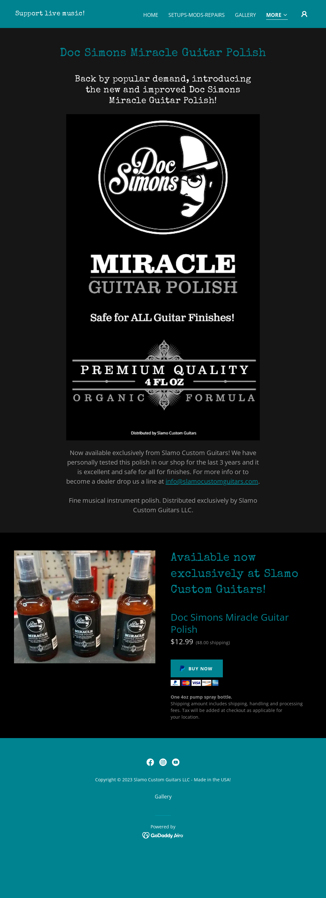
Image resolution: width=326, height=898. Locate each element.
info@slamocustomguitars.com (212, 481)
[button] (277, 15)
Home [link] (150, 14)
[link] (50, 13)
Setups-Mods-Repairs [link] (196, 14)
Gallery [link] (245, 14)
